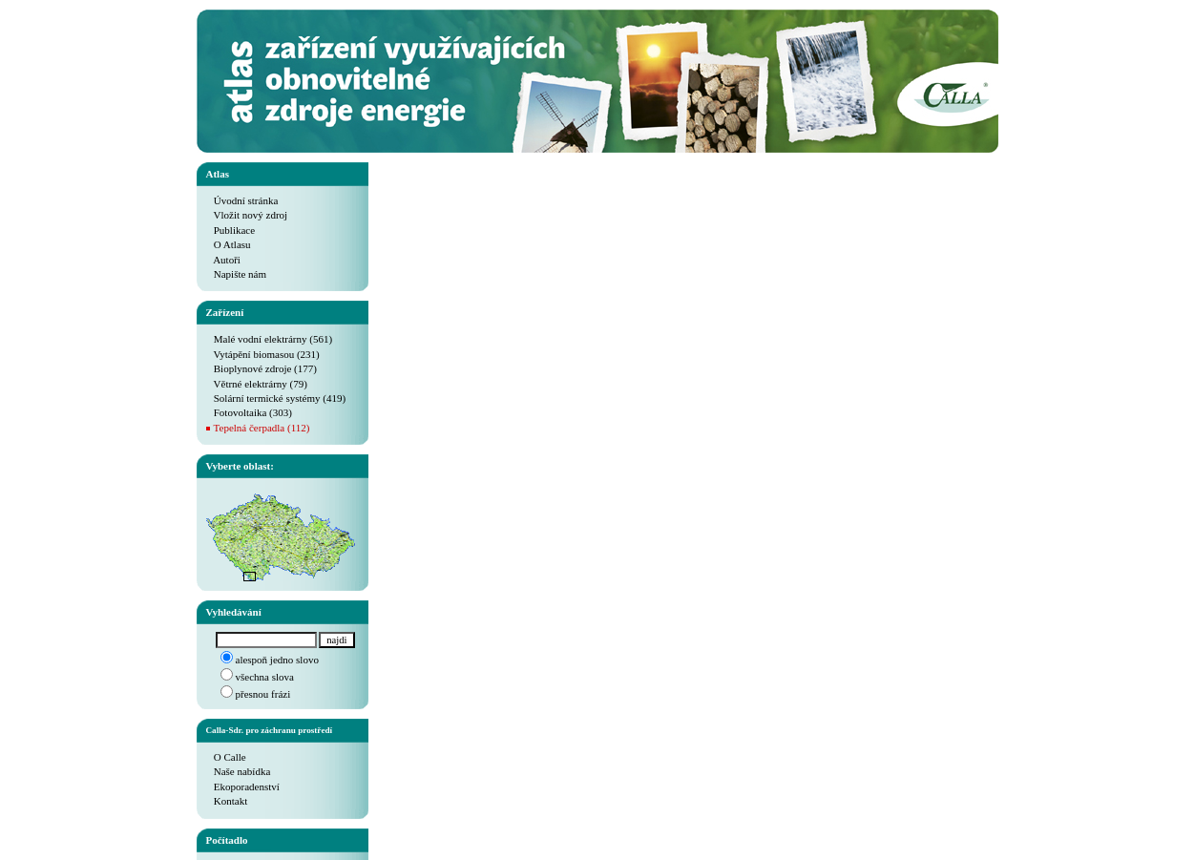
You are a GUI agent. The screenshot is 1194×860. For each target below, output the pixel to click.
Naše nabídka (238, 771)
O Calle (226, 757)
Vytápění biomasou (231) (263, 354)
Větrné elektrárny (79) (256, 383)
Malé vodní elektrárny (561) (269, 339)
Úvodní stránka (242, 200)
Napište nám (236, 274)
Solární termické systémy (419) (276, 398)
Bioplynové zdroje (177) (261, 368)
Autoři (223, 259)
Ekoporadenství (243, 786)
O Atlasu (228, 244)
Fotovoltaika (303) (249, 412)
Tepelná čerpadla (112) (262, 427)
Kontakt (227, 801)
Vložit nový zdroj (247, 214)
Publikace (231, 230)
